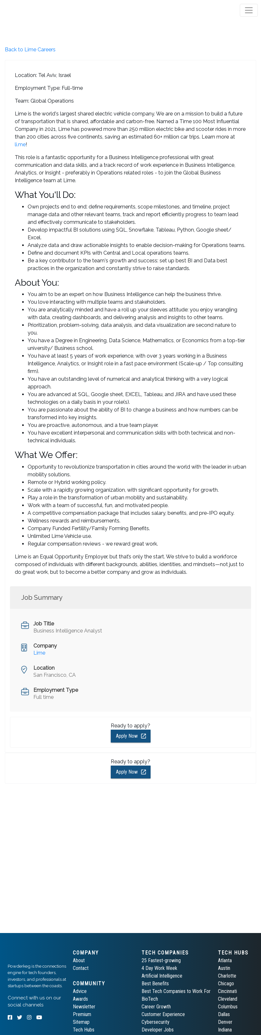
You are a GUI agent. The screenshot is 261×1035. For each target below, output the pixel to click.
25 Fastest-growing (161, 960)
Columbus (228, 1007)
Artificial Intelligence (162, 976)
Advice (80, 991)
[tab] (29, 10)
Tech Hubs (83, 1030)
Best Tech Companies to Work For (176, 991)
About (79, 960)
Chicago (226, 983)
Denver (225, 1022)
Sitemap (81, 1022)
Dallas (224, 1014)
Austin (224, 968)
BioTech (150, 999)
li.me (20, 144)
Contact (81, 968)
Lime (39, 653)
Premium (82, 1014)
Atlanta (225, 960)
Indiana (225, 1030)
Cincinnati (227, 991)
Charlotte (227, 976)
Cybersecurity (156, 1022)
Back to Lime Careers (30, 50)
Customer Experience (163, 1014)
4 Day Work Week (159, 968)
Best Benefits (155, 983)
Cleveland (227, 999)
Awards (80, 999)
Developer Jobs (158, 1030)
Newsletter (84, 1007)
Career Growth (156, 1007)
